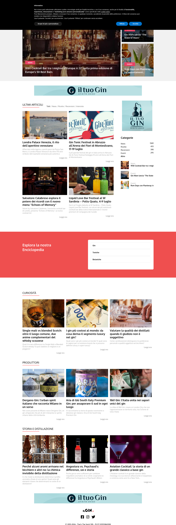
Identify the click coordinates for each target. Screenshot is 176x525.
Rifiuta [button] (122, 24)
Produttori (30, 362)
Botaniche (97, 259)
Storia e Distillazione (37, 428)
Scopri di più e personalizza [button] (48, 24)
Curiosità (29, 293)
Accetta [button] (135, 24)
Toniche (96, 252)
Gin (94, 245)
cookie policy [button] (105, 12)
